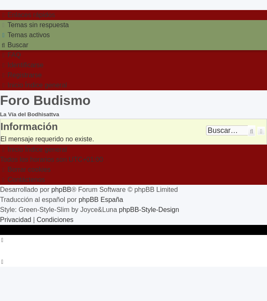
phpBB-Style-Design (149, 209)
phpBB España (101, 199)
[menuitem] (34, 24)
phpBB (61, 189)
